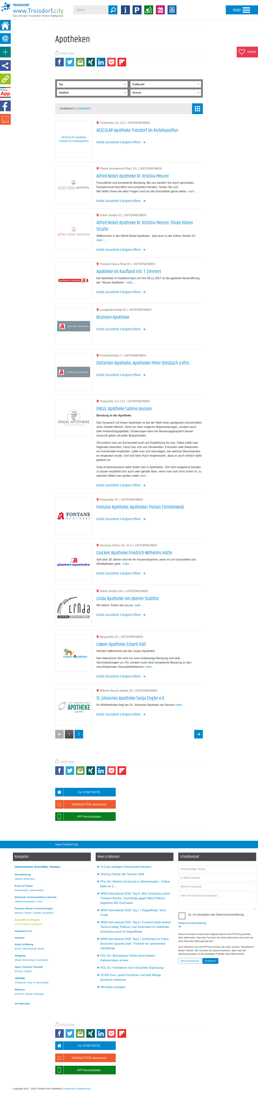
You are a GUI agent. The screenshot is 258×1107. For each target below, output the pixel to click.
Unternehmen (38, 866)
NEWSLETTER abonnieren (80, 804)
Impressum (70, 1088)
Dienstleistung (52, 877)
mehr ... (193, 191)
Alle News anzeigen (113, 987)
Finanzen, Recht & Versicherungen (52, 911)
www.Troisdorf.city (66, 844)
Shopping (52, 958)
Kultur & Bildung (52, 947)
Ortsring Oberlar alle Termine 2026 (122, 874)
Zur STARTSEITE (77, 792)
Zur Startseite (22, 1003)
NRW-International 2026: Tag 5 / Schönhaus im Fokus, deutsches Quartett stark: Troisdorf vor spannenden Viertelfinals (134, 943)
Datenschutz (84, 1088)
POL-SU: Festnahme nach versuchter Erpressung (132, 967)
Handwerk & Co (23, 931)
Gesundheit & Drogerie (52, 922)
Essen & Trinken (52, 889)
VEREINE (52, 981)
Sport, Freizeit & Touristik (52, 970)
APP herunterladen (78, 816)
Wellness (52, 992)
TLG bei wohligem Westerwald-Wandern (126, 866)
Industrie (20, 937)
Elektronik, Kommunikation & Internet (52, 900)
